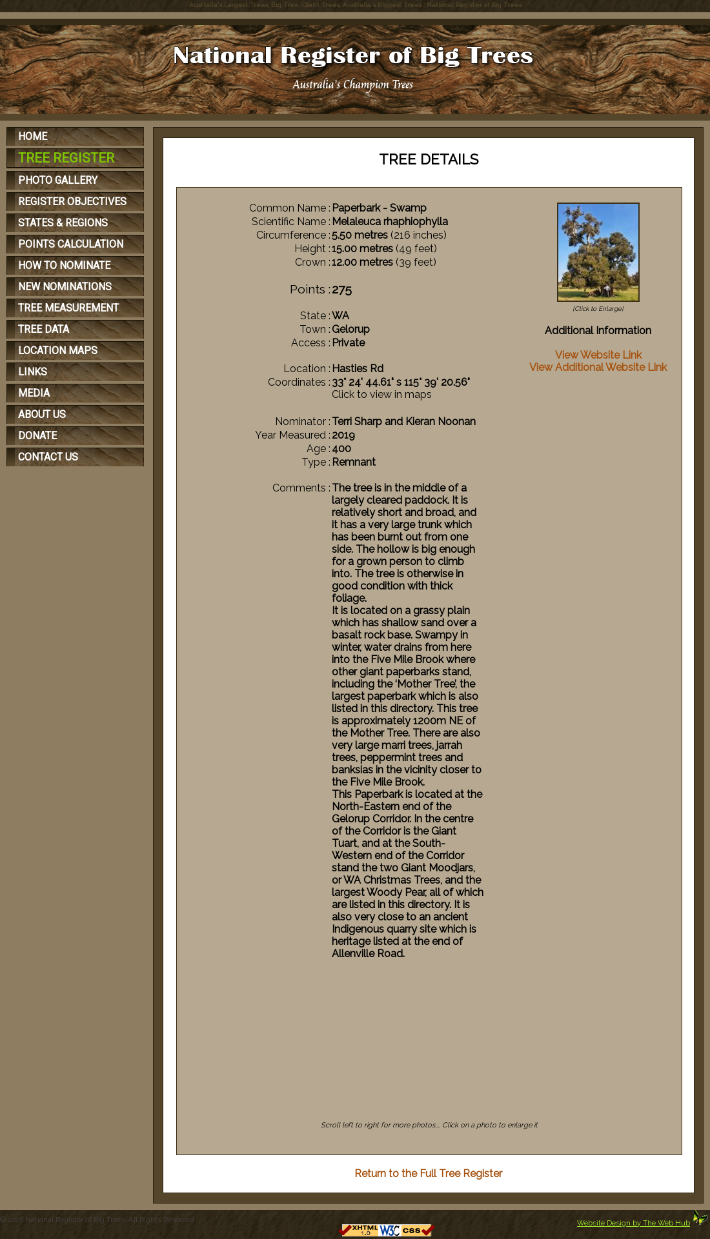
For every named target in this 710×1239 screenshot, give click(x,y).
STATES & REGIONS (63, 223)
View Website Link (598, 355)
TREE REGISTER (66, 158)
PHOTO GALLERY (57, 180)
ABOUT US (42, 414)
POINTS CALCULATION (70, 244)
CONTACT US (48, 457)
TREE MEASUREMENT (68, 308)
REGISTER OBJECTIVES (72, 201)
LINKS (32, 372)
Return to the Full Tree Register (428, 1173)
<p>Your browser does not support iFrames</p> (429, 1063)
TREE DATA (43, 329)
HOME (32, 136)
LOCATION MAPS (57, 350)
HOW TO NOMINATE (64, 265)
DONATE (37, 436)
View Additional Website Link (598, 367)
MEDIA (34, 393)
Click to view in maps (382, 394)
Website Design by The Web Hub (633, 1222)
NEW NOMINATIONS (65, 287)
